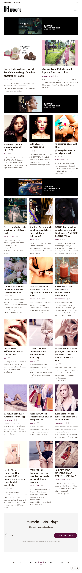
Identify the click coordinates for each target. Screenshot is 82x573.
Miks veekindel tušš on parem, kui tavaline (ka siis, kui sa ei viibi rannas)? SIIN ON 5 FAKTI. (66, 354)
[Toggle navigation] (75, 10)
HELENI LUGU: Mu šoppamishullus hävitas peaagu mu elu (40, 416)
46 (51, 562)
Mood (6, 79)
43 (36, 562)
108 (61, 562)
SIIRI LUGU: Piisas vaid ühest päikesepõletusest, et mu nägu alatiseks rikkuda (66, 150)
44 (41, 562)
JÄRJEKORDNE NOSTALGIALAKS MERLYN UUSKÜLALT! (66, 473)
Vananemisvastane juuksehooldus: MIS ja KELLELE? (14, 147)
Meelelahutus (47, 76)
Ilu (5, 153)
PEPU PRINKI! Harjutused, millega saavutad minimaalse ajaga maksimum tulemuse (39, 476)
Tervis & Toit (60, 159)
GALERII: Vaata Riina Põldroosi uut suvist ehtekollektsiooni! (14, 289)
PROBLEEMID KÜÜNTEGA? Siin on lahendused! (13, 351)
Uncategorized (60, 479)
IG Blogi (32, 361)
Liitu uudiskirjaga (65, 536)
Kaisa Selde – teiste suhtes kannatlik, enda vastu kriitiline (66, 416)
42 (31, 562)
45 (46, 562)
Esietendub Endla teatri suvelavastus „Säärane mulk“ (15, 230)
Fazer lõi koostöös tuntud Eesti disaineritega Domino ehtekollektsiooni (19, 72)
